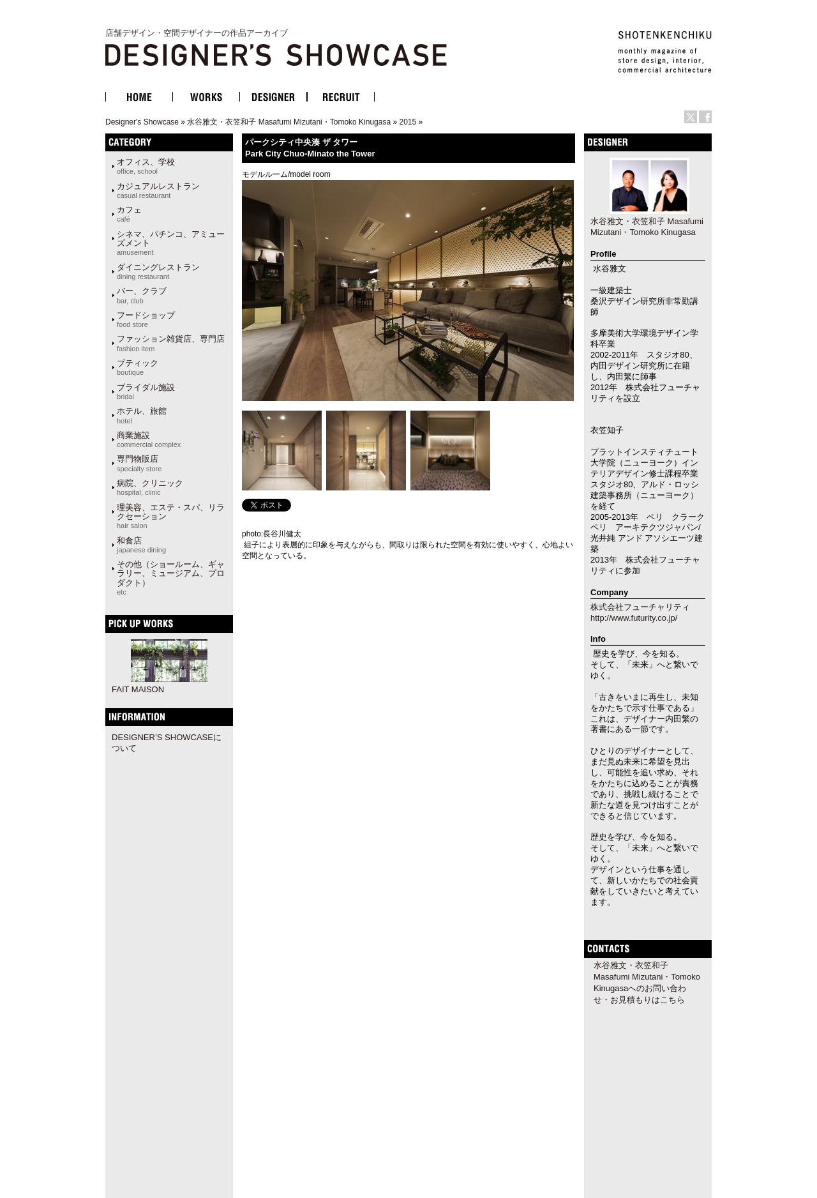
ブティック (137, 367)
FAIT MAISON (138, 689)
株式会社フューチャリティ (640, 607)
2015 (407, 122)
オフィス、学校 (146, 166)
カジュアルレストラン (158, 190)
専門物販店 (139, 463)
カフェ (129, 214)
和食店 (141, 545)
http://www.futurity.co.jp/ (633, 618)
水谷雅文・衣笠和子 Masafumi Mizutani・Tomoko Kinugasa (289, 122)
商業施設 (149, 439)
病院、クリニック (150, 487)
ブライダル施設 (146, 391)
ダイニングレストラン (158, 271)
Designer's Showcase (142, 122)
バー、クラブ (142, 295)
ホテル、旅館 (142, 415)
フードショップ (146, 319)
